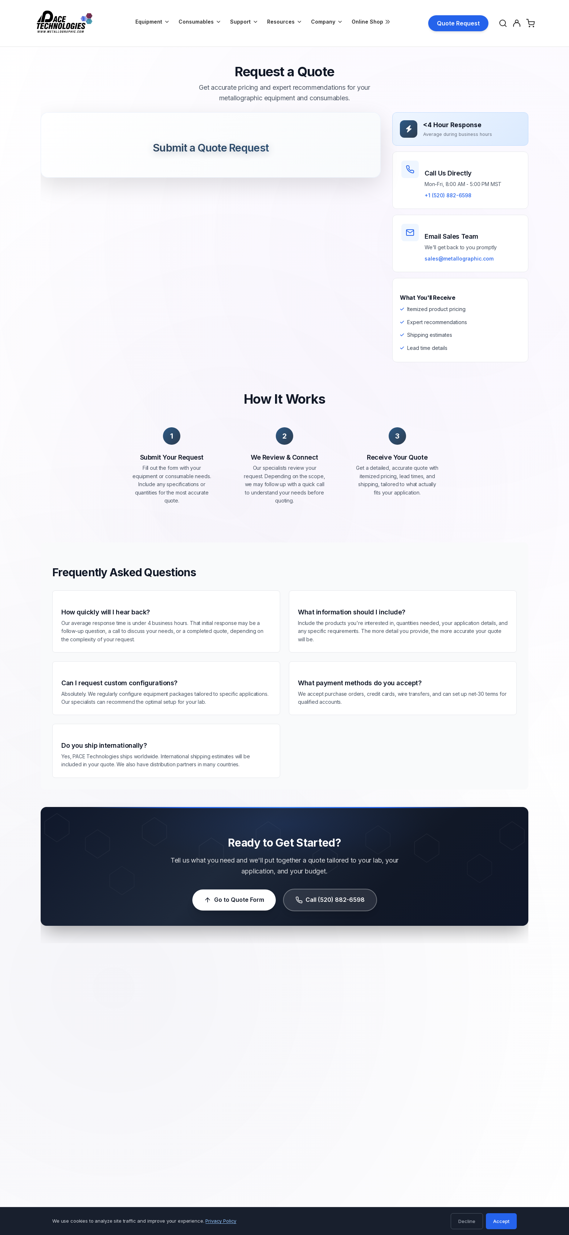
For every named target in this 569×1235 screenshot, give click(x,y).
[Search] (504, 23)
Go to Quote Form (234, 900)
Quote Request (458, 23)
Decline (466, 1221)
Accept (501, 1221)
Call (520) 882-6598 (330, 900)
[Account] (517, 23)
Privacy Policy (220, 1221)
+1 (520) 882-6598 (448, 195)
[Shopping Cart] (531, 23)
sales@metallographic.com (459, 258)
